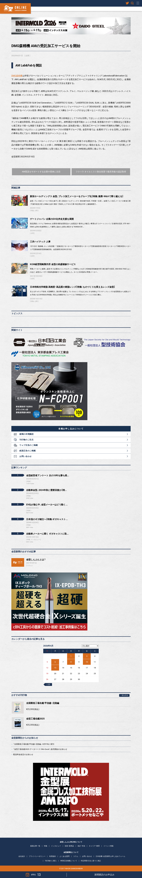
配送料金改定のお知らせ (23, 754)
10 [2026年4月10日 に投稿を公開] (87, 662)
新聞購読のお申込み (104, 874)
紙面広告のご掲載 (27, 451)
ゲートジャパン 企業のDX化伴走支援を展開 (52, 219)
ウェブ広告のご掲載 (28, 445)
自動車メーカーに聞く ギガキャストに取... (47, 533)
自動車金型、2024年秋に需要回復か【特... (46, 490)
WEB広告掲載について (68, 861)
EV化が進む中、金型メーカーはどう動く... (47, 504)
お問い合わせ (25, 456)
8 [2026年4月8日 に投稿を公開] (70, 662)
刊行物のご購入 (51, 861)
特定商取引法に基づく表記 (91, 861)
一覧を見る (124, 695)
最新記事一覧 (35, 846)
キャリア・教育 (94, 846)
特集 (32, 210)
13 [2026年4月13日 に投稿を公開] (55, 668)
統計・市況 (81, 846)
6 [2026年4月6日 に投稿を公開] (55, 662)
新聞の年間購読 (26, 434)
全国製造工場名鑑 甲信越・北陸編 (42, 703)
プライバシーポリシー (37, 856)
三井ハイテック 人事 (40, 241)
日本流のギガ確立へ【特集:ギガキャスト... (47, 519)
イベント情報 (108, 846)
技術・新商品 (69, 846)
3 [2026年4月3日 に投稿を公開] (86, 656)
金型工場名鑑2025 (35, 718)
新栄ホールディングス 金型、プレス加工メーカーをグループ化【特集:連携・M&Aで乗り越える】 (76, 196)
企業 (27, 56)
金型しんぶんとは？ (36, 559)
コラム (29, 565)
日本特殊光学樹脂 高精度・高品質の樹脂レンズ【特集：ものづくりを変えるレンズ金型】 (72, 287)
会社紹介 (21, 856)
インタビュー (56, 846)
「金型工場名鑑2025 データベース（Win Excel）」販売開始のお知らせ (40, 749)
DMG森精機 (16, 75)
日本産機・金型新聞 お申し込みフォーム (110, 856)
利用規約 (52, 856)
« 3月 (48, 684)
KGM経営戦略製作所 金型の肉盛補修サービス (53, 264)
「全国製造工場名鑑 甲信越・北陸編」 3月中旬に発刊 (33, 744)
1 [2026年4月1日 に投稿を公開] (70, 656)
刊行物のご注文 (26, 440)
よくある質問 (64, 856)
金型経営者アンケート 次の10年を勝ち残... (47, 475)
